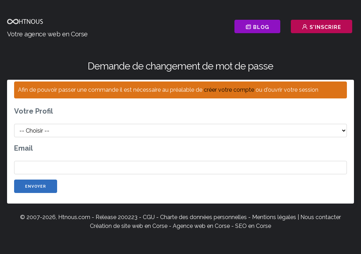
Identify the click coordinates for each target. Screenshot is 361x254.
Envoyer (35, 186)
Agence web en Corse (201, 226)
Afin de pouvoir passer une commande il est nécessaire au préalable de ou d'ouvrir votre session (168, 89)
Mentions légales (274, 217)
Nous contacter (320, 217)
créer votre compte (229, 89)
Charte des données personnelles (203, 217)
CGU (149, 217)
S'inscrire (321, 26)
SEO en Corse (253, 226)
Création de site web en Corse (128, 226)
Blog (257, 26)
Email (23, 148)
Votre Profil (33, 111)
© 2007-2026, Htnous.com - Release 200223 (78, 217)
